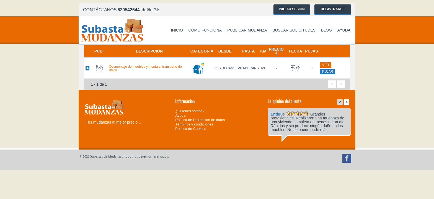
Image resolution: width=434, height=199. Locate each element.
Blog (326, 30)
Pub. (99, 51)
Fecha (295, 51)
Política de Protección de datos (200, 120)
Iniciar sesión (291, 9)
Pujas (311, 51)
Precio (276, 49)
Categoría (201, 51)
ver (325, 65)
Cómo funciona (205, 30)
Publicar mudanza (247, 30)
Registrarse (333, 9)
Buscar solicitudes (294, 30)
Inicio (177, 30)
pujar (327, 72)
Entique (278, 114)
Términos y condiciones (194, 124)
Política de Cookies (190, 129)
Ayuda (343, 30)
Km (263, 51)
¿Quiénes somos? (190, 111)
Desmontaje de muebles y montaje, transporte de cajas (145, 68)
